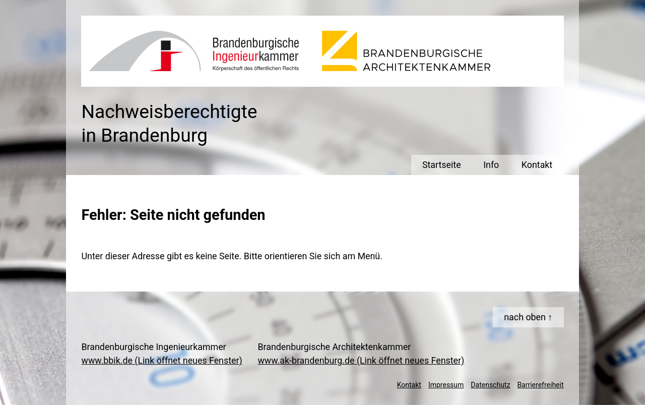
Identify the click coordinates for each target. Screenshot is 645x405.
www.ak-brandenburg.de (360, 360)
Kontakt (409, 385)
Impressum (446, 385)
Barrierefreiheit (540, 385)
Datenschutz (490, 385)
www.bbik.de (161, 360)
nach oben (525, 317)
